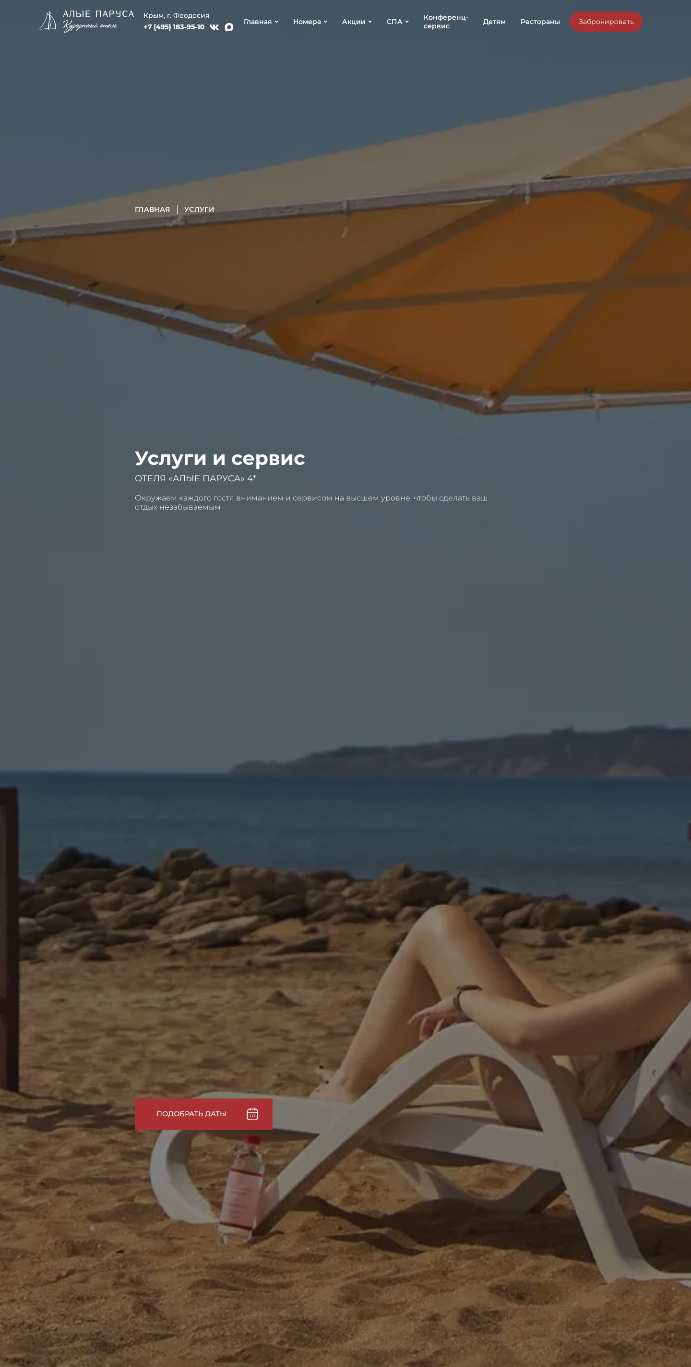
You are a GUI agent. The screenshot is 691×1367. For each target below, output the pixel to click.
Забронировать (606, 21)
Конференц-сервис (446, 21)
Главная (152, 209)
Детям (494, 21)
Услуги (199, 209)
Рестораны (540, 21)
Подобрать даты (191, 1112)
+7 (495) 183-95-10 (173, 27)
